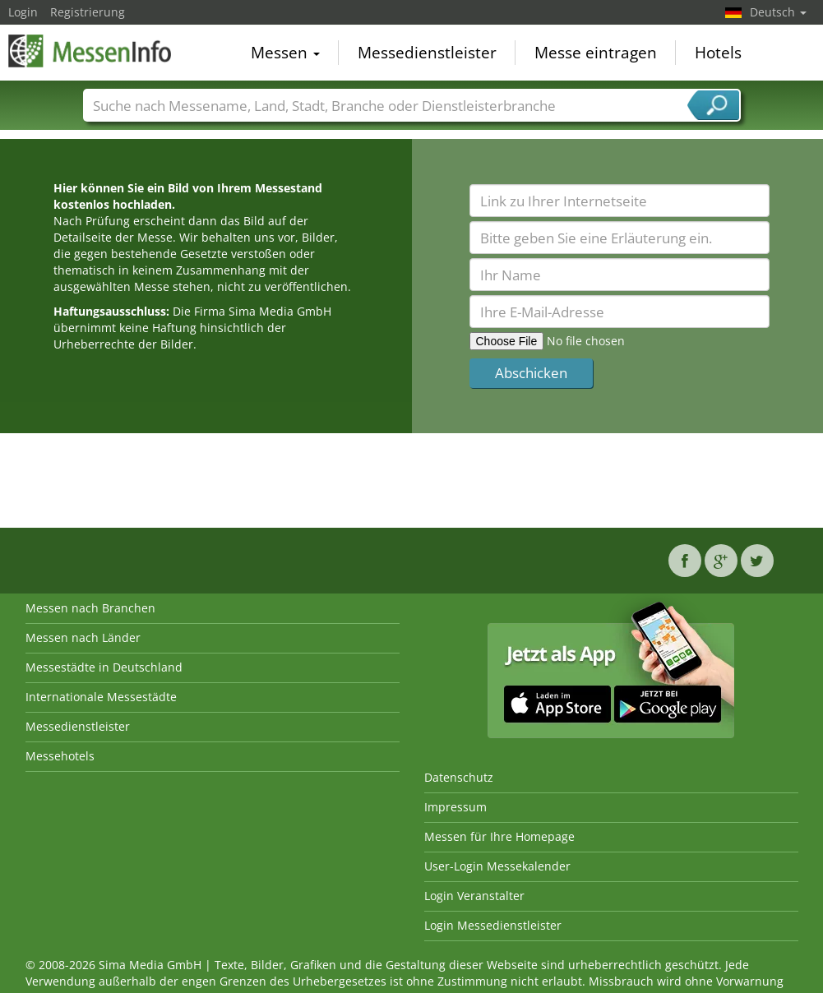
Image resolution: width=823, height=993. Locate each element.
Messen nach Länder (83, 637)
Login (23, 12)
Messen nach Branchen (90, 608)
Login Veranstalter (474, 895)
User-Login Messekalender (497, 866)
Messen (285, 52)
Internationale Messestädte (101, 696)
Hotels (718, 52)
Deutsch (778, 12)
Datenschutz (458, 777)
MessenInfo (90, 51)
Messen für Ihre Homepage (499, 836)
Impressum (455, 807)
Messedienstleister (427, 52)
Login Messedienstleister (493, 925)
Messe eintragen (595, 52)
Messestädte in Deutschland (104, 667)
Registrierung (87, 12)
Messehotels (60, 756)
